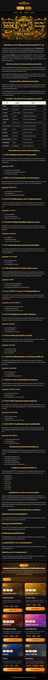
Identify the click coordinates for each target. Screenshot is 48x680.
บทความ (32, 12)
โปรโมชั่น (26, 12)
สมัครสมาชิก (20, 8)
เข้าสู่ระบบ (28, 8)
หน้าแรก (15, 12)
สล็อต (21, 12)
